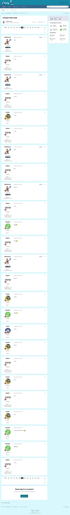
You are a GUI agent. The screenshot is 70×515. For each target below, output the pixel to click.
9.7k (7, 67)
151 (32, 27)
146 (19, 27)
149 (27, 27)
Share (34, 22)
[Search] (53, 7)
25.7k (7, 49)
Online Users (13, 9)
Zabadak (7, 222)
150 (30, 27)
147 (22, 27)
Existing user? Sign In (64, 2)
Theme (33, 510)
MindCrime (9, 21)
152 (35, 27)
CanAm (8, 112)
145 (16, 27)
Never (15, 446)
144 (14, 27)
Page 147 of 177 (45, 30)
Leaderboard (23, 6)
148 (24, 27)
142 (8, 27)
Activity (9, 6)
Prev (6, 27)
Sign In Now (24, 496)
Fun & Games (15, 22)
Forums (3, 9)
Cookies (37, 510)
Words (15, 312)
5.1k (8, 123)
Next (38, 27)
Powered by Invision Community (35, 513)
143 (11, 27)
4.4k (7, 232)
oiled (15, 224)
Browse (4, 7)
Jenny (7, 326)
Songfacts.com (16, 6)
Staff (8, 9)
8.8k (7, 337)
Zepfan (8, 56)
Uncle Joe (55, 29)
